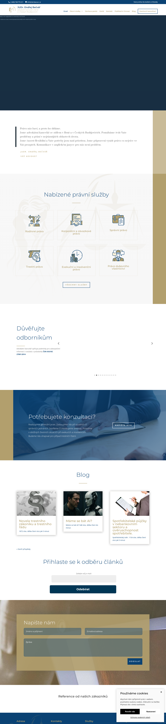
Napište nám (123, 425)
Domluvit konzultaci (147, 11)
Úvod (65, 11)
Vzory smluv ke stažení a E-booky (146, 2)
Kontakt (109, 11)
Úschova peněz (91, 11)
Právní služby (75, 11)
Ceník (101, 11)
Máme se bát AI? (79, 521)
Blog (134, 11)
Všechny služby (76, 285)
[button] (58, 343)
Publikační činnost (122, 11)
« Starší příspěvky (23, 549)
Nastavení (151, 711)
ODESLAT (145, 661)
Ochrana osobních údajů (140, 717)
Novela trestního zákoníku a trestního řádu (35, 524)
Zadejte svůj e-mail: (84, 573)
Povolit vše (130, 711)
